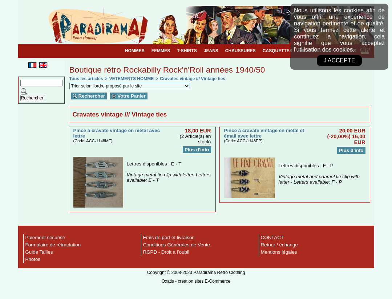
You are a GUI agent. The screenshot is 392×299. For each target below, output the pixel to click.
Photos (33, 259)
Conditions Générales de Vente (176, 244)
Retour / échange (279, 244)
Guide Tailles (39, 252)
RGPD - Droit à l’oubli (166, 252)
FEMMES (160, 50)
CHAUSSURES (240, 50)
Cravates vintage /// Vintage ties (192, 78)
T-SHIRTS (187, 50)
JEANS (211, 50)
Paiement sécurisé (45, 237)
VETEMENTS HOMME (131, 78)
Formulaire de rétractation (53, 244)
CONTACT (272, 237)
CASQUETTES (277, 50)
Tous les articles (86, 78)
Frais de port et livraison (169, 237)
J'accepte (339, 60)
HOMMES (135, 50)
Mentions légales (279, 252)
